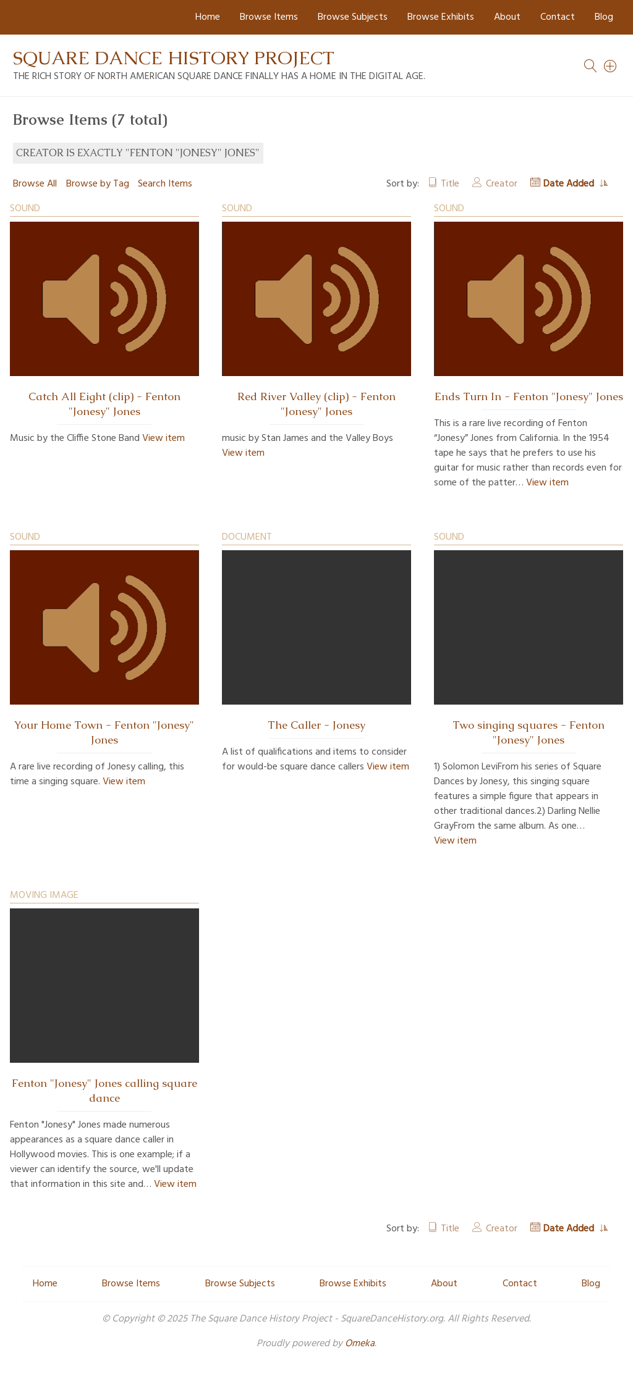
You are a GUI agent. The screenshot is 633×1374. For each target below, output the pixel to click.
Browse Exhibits (440, 17)
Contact (557, 17)
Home (207, 17)
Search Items (165, 184)
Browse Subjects (353, 17)
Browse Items (269, 17)
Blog (604, 17)
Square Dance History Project (173, 58)
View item (163, 438)
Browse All (35, 184)
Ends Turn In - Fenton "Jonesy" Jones (529, 396)
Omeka (360, 1344)
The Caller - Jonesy (316, 725)
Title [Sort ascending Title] (450, 184)
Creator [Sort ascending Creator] (501, 184)
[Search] (611, 66)
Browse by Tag (97, 184)
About (507, 17)
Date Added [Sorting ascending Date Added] (570, 184)
